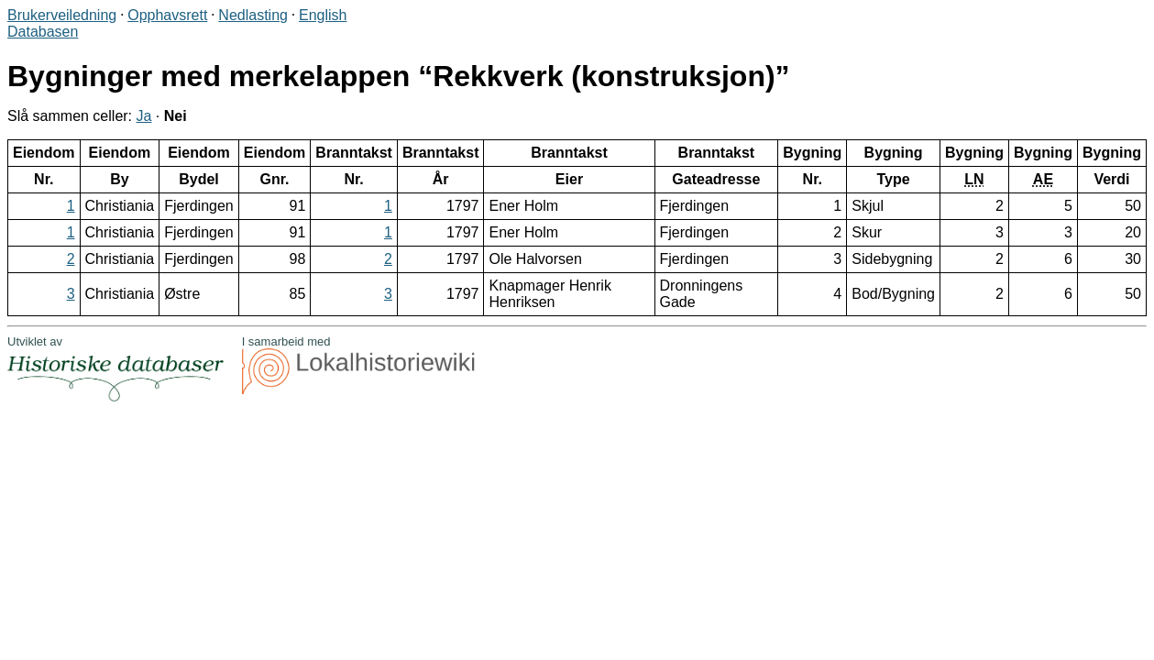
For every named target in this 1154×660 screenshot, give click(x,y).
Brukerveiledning (61, 15)
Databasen (42, 31)
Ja (144, 116)
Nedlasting (253, 15)
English (322, 15)
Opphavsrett (167, 15)
